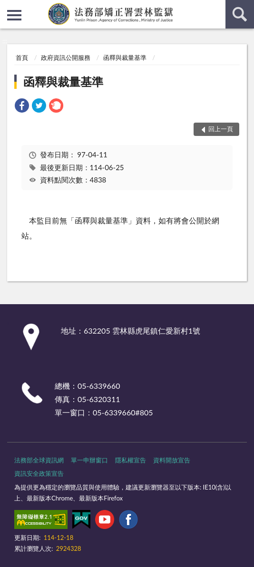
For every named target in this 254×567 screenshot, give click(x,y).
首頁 (22, 57)
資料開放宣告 (171, 460)
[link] (22, 106)
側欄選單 (14, 15)
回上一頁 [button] (220, 129)
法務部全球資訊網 (39, 460)
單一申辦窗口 (89, 460)
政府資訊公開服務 (65, 57)
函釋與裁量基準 (125, 57)
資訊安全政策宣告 (39, 473)
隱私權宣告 (130, 460)
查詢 (239, 14)
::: (7, 7)
